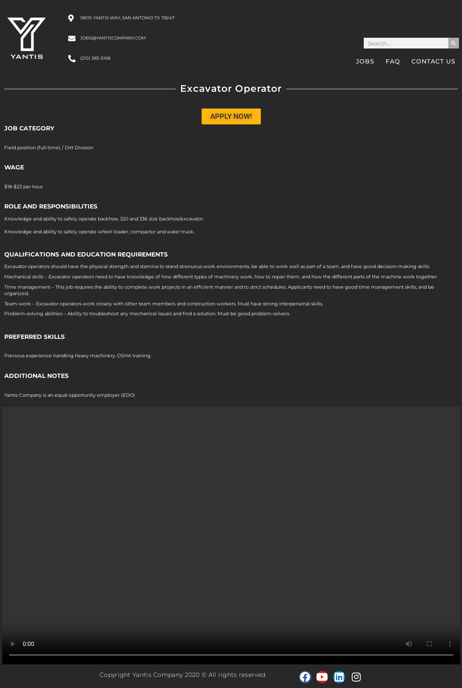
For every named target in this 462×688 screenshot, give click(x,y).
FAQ (393, 61)
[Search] (453, 43)
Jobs (365, 61)
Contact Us (433, 61)
